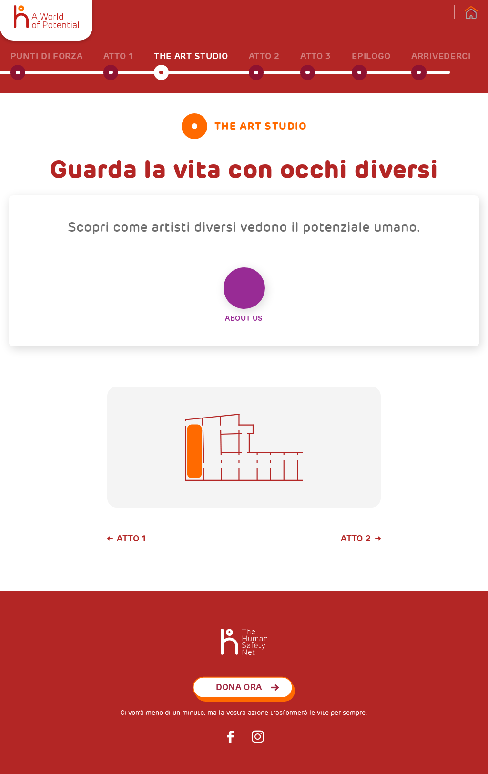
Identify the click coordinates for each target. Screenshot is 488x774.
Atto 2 (356, 538)
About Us (244, 295)
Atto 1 (131, 538)
